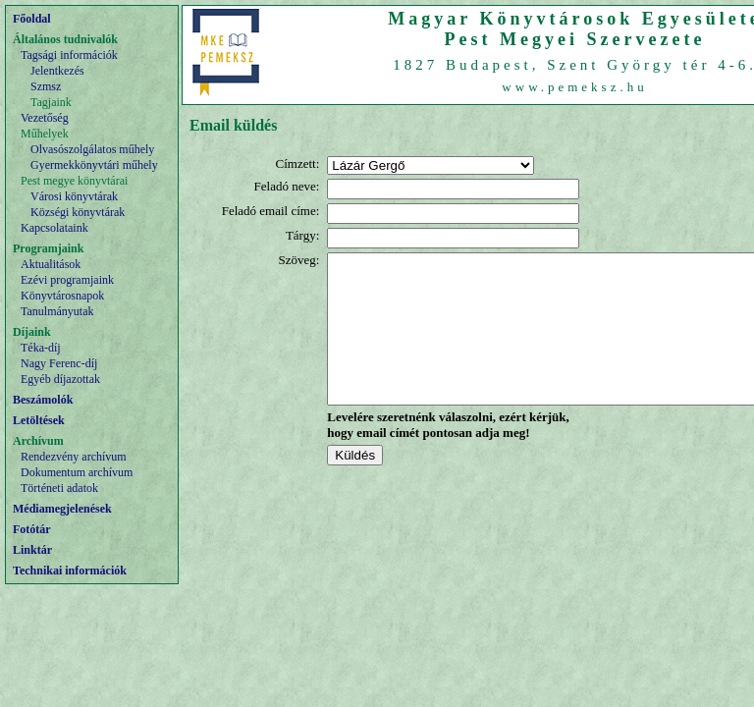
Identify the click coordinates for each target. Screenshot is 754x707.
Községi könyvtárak (77, 212)
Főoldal (32, 19)
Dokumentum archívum (77, 472)
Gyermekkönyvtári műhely (94, 165)
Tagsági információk (69, 55)
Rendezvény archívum (74, 456)
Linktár (32, 550)
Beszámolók (43, 400)
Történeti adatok (59, 488)
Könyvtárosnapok (62, 295)
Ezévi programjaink (67, 280)
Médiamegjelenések (62, 509)
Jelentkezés (57, 71)
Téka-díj (41, 347)
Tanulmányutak (57, 311)
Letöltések (39, 420)
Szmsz (45, 86)
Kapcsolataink (54, 228)
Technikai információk (70, 570)
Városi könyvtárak (74, 196)
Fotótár (32, 529)
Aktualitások (51, 264)
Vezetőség (45, 118)
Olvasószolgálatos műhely (92, 149)
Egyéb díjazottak (60, 379)
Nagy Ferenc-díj (59, 363)
